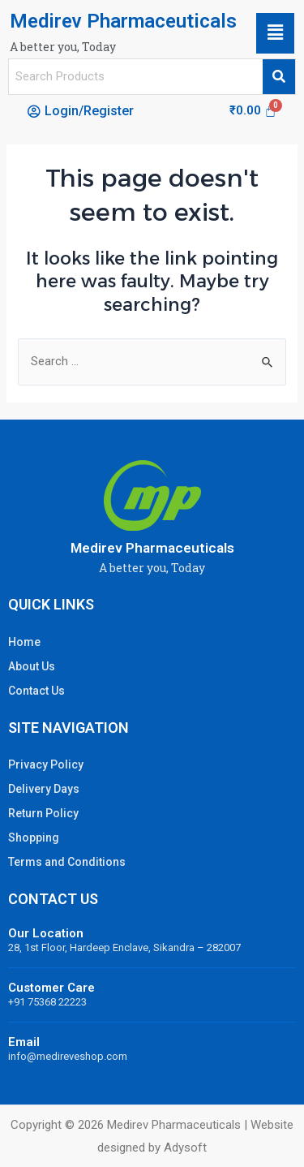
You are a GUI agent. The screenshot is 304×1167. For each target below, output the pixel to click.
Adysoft (185, 1147)
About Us (31, 666)
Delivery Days (43, 788)
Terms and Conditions (67, 861)
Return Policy (43, 813)
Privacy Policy (45, 764)
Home (24, 641)
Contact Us (36, 690)
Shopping (33, 837)
